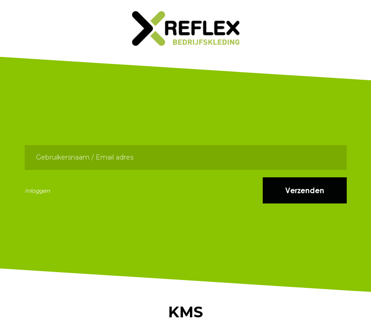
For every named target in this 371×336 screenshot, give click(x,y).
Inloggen (37, 190)
